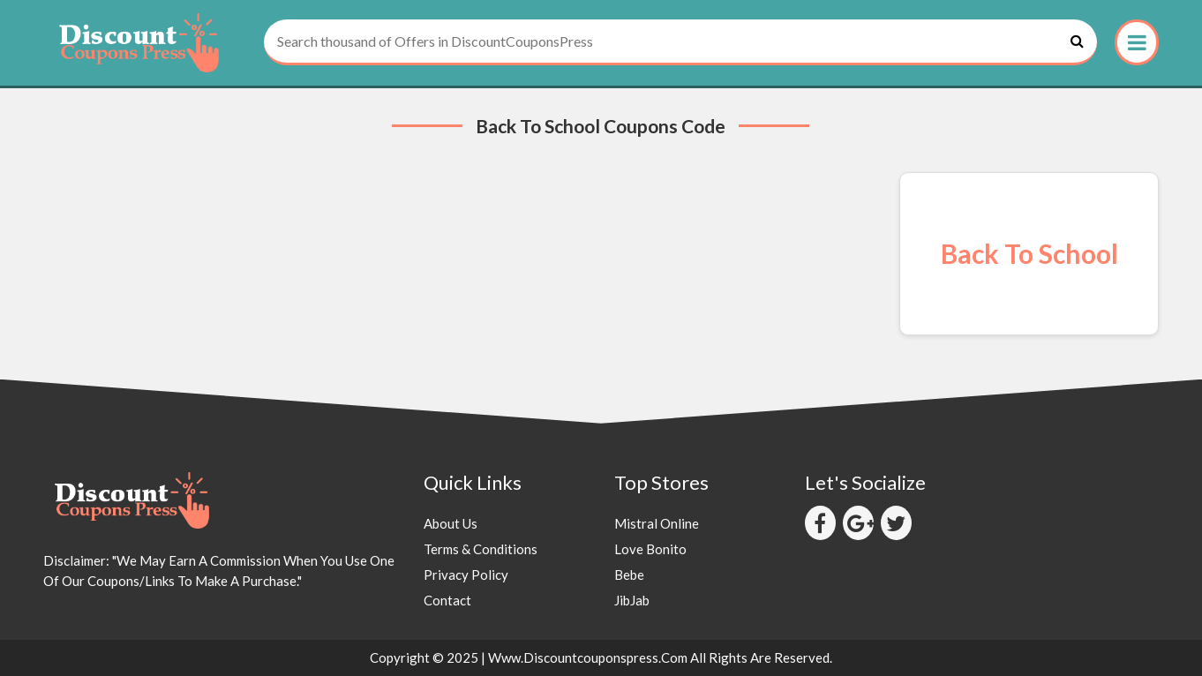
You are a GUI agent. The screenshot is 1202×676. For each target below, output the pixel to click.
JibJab (632, 600)
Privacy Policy (466, 574)
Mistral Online (656, 523)
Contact (447, 600)
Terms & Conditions (480, 549)
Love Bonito (650, 549)
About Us (450, 523)
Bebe (629, 574)
